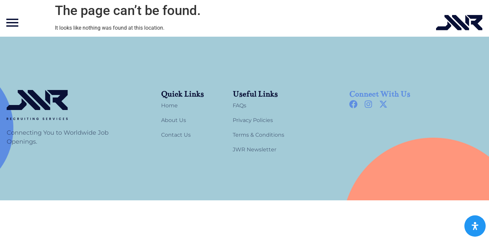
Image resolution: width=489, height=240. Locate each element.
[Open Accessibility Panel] (475, 226)
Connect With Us (379, 94)
